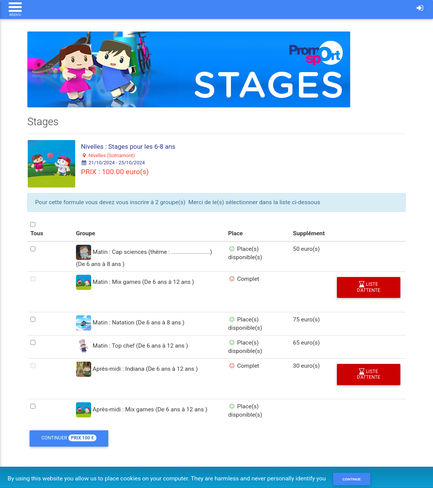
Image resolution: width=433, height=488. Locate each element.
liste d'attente (368, 287)
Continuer (68, 438)
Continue (352, 479)
